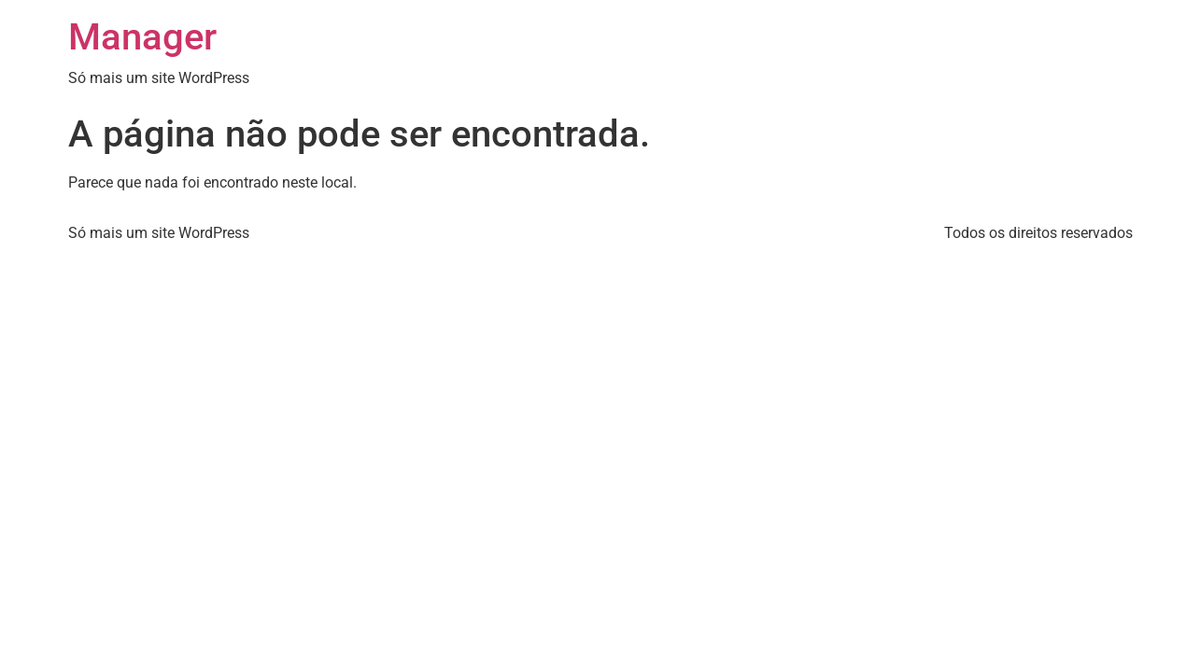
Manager (142, 37)
